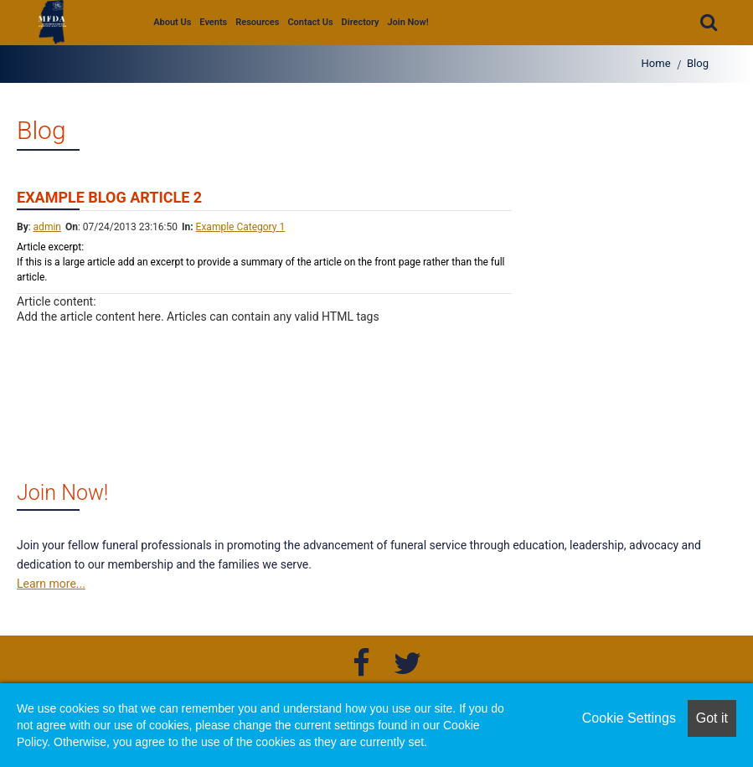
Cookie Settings (629, 718)
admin (47, 227)
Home (656, 63)
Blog (698, 63)
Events (213, 22)
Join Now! (407, 22)
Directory (360, 22)
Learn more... (51, 583)
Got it (712, 718)
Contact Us (310, 22)
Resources (257, 22)
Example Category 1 (241, 227)
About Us (172, 22)
